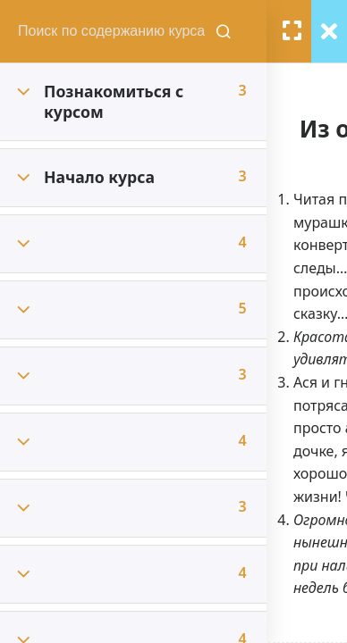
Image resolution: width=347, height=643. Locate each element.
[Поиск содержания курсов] (225, 31)
